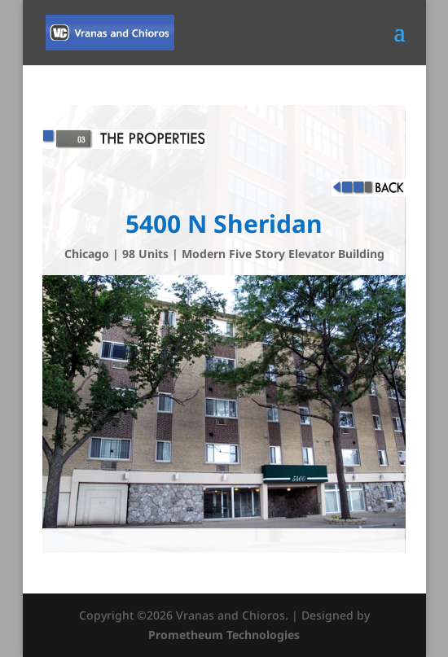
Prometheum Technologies (224, 634)
